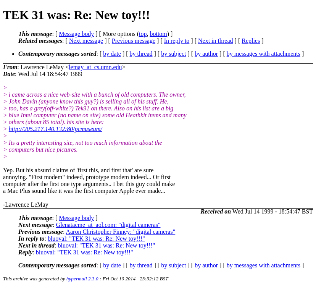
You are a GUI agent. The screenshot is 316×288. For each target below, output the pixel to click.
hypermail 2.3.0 (82, 279)
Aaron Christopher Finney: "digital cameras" (120, 231)
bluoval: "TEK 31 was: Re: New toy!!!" (96, 238)
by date (112, 53)
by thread (141, 53)
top (143, 34)
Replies (251, 40)
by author (206, 53)
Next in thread (215, 40)
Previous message (133, 40)
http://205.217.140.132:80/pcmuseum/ (55, 129)
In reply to (177, 40)
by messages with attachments (263, 53)
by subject (173, 53)
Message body (76, 34)
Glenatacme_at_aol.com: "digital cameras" (108, 225)
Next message (86, 40)
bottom (158, 34)
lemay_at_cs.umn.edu (95, 67)
